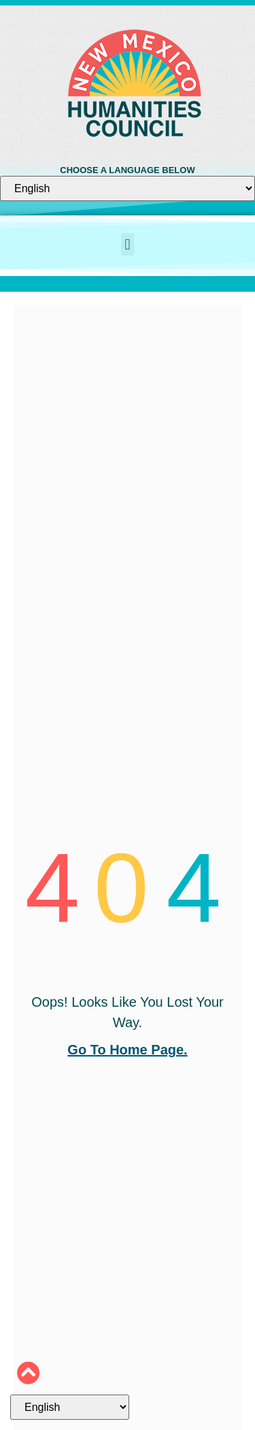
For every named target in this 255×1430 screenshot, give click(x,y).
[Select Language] (127, 188)
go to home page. (127, 1049)
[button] (127, 244)
